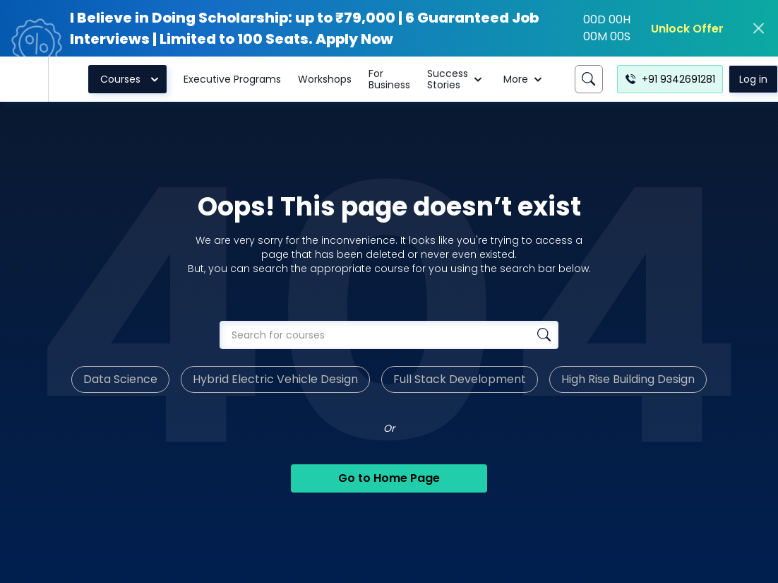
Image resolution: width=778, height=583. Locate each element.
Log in (753, 79)
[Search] (589, 79)
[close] (758, 28)
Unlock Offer (687, 28)
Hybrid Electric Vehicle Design (275, 379)
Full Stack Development (459, 379)
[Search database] (544, 335)
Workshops (325, 79)
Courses (131, 79)
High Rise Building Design (628, 379)
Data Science (120, 379)
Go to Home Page (389, 478)
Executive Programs (232, 79)
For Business (389, 79)
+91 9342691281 (670, 79)
